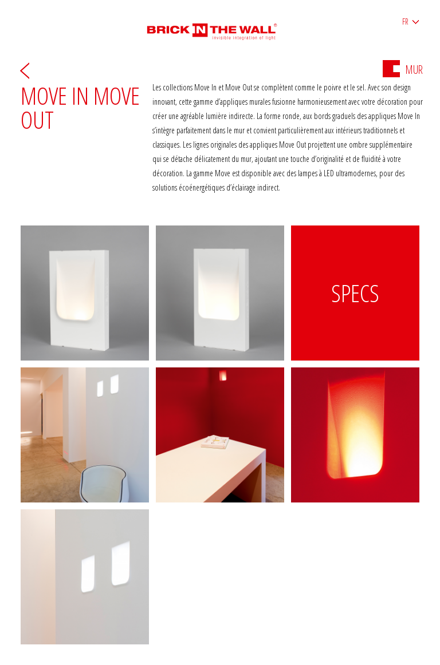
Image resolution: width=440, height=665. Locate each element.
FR (405, 21)
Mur (403, 69)
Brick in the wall (220, 27)
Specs (355, 292)
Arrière (24, 70)
